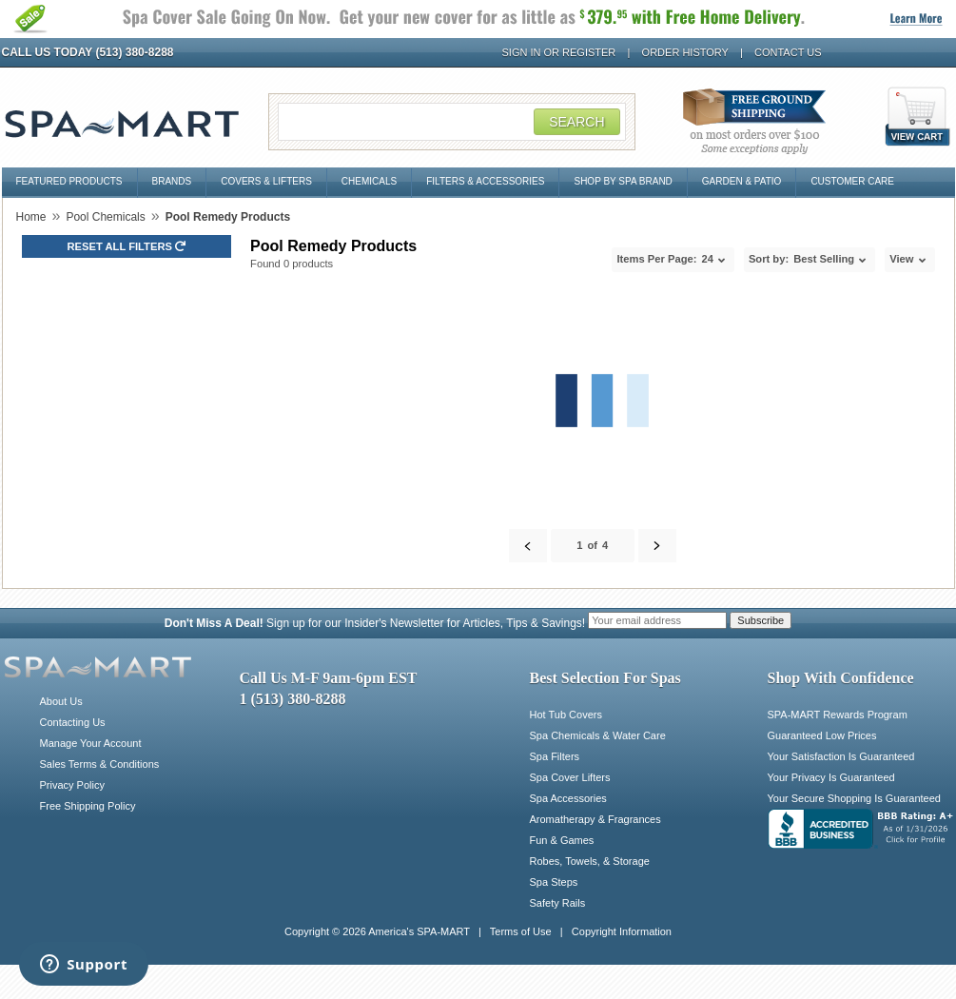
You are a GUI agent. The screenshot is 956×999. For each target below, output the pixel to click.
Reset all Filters (127, 246)
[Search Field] (452, 122)
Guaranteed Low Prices (822, 735)
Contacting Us (73, 722)
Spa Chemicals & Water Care (598, 735)
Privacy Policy (72, 785)
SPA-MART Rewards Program (837, 714)
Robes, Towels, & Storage (590, 861)
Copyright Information (622, 931)
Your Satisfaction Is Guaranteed (841, 756)
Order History (685, 52)
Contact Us (788, 52)
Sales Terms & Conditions (100, 764)
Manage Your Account (91, 743)
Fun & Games (562, 840)
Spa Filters (555, 756)
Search (576, 121)
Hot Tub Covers (566, 714)
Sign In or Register (559, 52)
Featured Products (69, 181)
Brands (172, 181)
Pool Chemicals (105, 217)
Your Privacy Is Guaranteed (831, 777)
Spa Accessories (568, 798)
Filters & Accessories (485, 181)
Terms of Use (521, 931)
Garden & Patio (742, 181)
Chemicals (369, 181)
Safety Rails (558, 903)
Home (31, 217)
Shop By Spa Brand (623, 181)
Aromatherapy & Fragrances (595, 819)
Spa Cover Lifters (570, 777)
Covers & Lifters (266, 181)
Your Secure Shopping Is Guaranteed (854, 798)
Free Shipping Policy (88, 806)
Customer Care (852, 181)
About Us (61, 701)
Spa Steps (554, 882)
